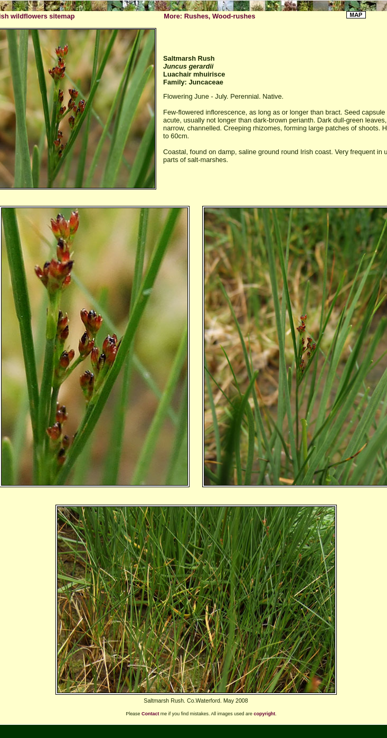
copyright (265, 713)
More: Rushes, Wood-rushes (209, 16)
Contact (150, 713)
